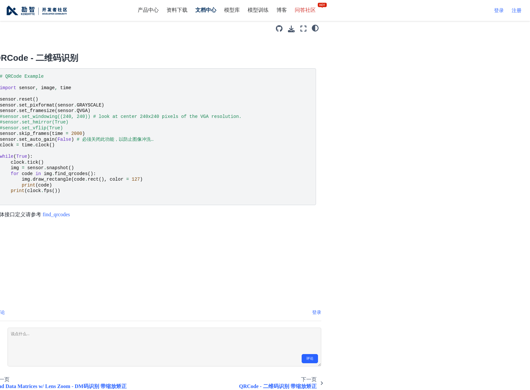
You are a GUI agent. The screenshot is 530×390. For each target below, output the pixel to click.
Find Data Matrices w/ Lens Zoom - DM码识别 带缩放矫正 (56, 69)
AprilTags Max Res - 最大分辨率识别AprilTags (55, 378)
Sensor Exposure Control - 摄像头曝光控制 (55, 238)
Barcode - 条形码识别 (58, 31)
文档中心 (205, 10)
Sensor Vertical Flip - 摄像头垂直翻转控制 (55, 302)
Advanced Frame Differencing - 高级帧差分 (48, 124)
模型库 (232, 10)
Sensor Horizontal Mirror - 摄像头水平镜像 (55, 259)
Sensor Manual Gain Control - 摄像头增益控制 (48, 323)
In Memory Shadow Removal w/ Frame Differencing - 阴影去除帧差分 (55, 170)
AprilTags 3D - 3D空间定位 (54, 356)
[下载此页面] (406, 29)
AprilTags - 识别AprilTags (62, 340)
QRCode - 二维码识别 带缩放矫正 (54, 103)
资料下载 (177, 10)
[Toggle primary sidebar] (109, 28)
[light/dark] (430, 27)
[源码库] (394, 28)
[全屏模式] (418, 28)
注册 (516, 10)
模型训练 (258, 10)
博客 (281, 10)
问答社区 (311, 10)
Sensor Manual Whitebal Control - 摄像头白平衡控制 (53, 281)
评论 (424, 358)
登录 (499, 10)
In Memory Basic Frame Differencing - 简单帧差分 (52, 145)
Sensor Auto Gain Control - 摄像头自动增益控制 (56, 217)
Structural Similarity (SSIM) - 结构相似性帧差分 (50, 196)
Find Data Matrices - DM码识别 (56, 48)
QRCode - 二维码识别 (59, 86)
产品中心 (148, 10)
